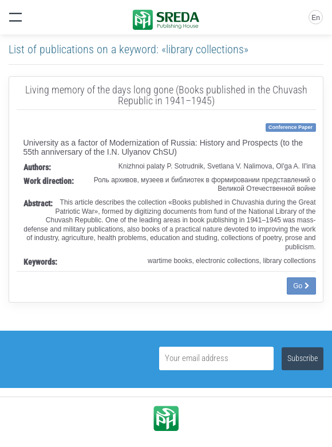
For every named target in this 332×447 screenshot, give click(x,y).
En (315, 18)
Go (301, 286)
